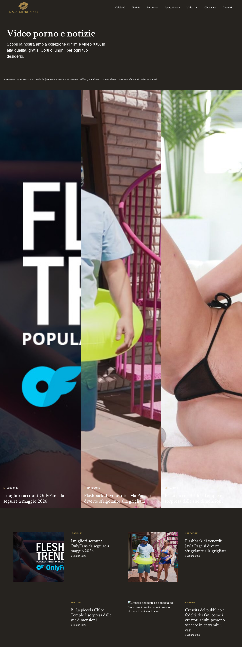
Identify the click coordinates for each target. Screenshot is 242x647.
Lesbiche (12, 587)
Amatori (173, 587)
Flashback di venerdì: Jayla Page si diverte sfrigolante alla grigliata (117, 597)
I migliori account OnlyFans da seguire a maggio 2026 (33, 597)
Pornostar (152, 7)
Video (194, 8)
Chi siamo (210, 7)
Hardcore (93, 587)
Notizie (136, 7)
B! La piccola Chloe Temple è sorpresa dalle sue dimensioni (194, 597)
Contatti (227, 7)
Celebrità (120, 7)
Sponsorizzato (172, 7)
